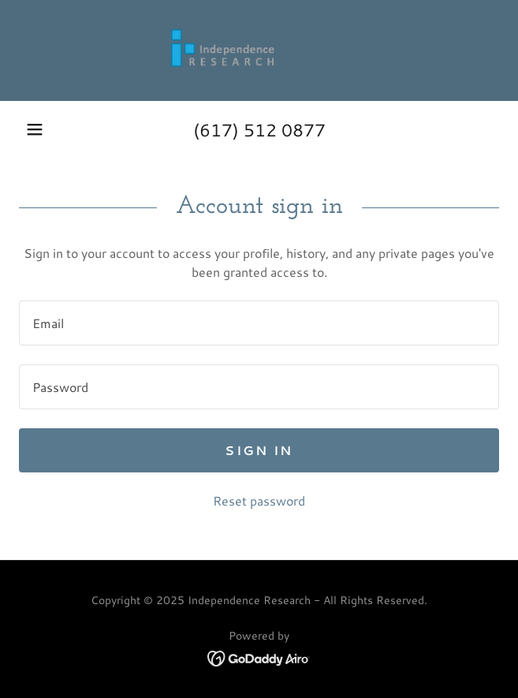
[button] (34, 129)
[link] (259, 50)
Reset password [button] (259, 500)
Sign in (259, 450)
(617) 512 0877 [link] (259, 130)
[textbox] (259, 322)
